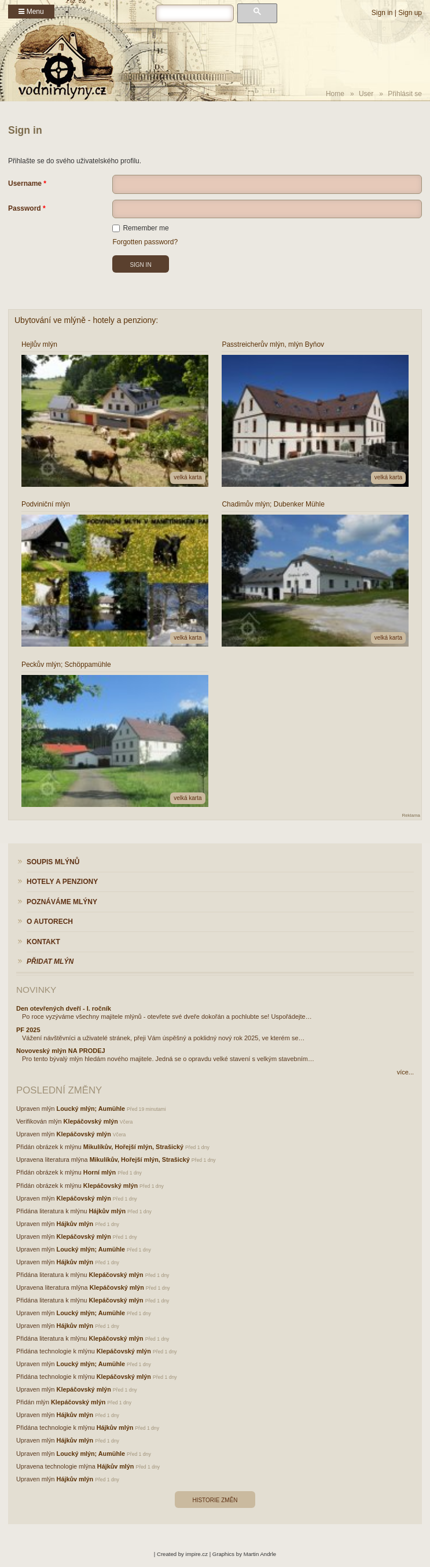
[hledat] (195, 13)
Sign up (410, 13)
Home (335, 94)
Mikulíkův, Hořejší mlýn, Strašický (133, 1146)
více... (405, 1072)
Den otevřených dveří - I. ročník (63, 1008)
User (366, 94)
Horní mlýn (99, 1172)
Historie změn (214, 1500)
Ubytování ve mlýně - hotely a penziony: (86, 320)
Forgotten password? (145, 242)
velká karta (187, 477)
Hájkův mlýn (107, 1211)
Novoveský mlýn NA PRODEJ (60, 1050)
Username (25, 183)
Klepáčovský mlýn (91, 1121)
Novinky (36, 989)
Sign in (382, 13)
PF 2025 (28, 1029)
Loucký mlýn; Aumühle (91, 1108)
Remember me (140, 228)
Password (24, 208)
